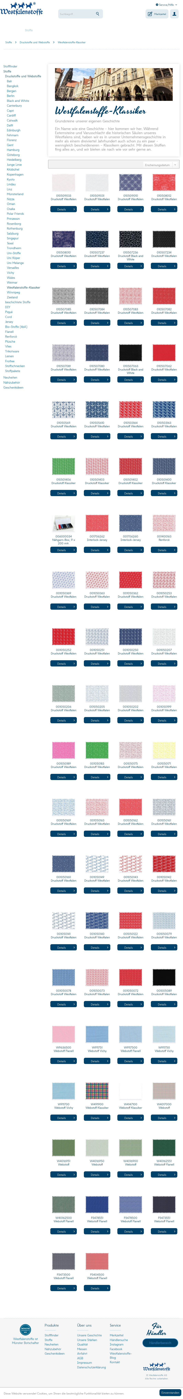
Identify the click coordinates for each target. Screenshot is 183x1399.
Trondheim (14, 248)
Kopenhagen (15, 174)
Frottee (9, 361)
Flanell (9, 331)
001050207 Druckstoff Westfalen (164, 651)
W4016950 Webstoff (97, 1162)
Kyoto (11, 179)
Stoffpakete (12, 371)
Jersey (9, 321)
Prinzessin (13, 218)
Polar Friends (15, 213)
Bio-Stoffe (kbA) (16, 326)
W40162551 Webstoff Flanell (164, 1162)
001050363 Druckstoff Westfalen (97, 594)
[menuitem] (83, 13)
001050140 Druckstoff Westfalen (97, 935)
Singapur (13, 238)
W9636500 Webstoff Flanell (64, 1049)
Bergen (11, 91)
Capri (10, 110)
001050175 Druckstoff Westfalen (130, 765)
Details (66, 209)
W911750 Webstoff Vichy (164, 1049)
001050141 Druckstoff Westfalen (63, 935)
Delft (10, 125)
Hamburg (13, 149)
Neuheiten (10, 377)
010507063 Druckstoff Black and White (130, 369)
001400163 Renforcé (164, 538)
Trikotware (12, 351)
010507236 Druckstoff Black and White (130, 256)
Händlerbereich (160, 1342)
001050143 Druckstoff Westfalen (130, 878)
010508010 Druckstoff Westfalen (63, 254)
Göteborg (13, 154)
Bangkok (12, 86)
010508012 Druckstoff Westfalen (164, 197)
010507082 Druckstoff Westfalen (164, 310)
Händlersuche (119, 1340)
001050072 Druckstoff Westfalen (130, 992)
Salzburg (12, 233)
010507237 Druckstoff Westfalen (97, 254)
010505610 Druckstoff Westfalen (97, 424)
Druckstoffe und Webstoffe (23, 76)
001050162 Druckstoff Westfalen (130, 821)
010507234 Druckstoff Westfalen (164, 254)
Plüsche (10, 341)
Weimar (12, 282)
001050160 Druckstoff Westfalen (63, 878)
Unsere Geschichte (89, 1335)
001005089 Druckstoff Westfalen (164, 992)
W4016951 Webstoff (63, 1162)
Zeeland (12, 297)
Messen (82, 1349)
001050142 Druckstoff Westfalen (164, 878)
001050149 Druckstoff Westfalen (97, 878)
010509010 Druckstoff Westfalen (130, 197)
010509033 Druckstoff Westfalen (63, 197)
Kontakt (115, 1362)
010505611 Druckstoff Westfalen (63, 424)
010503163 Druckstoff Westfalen (164, 424)
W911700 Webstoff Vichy (63, 1105)
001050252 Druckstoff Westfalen (63, 651)
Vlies (8, 346)
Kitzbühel (13, 169)
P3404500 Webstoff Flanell (97, 1276)
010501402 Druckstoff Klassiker (131, 481)
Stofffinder (10, 66)
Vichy (10, 272)
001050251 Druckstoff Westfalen (97, 651)
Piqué (9, 312)
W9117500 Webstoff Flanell (131, 1049)
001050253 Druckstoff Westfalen (164, 594)
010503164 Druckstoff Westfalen (130, 424)
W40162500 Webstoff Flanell (64, 1219)
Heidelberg (14, 159)
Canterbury (14, 105)
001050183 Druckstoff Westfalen (97, 765)
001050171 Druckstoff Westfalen (164, 765)
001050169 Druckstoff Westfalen (63, 821)
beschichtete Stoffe (17, 302)
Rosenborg (14, 223)
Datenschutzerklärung (90, 1367)
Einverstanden (170, 1392)
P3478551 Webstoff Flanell (97, 1219)
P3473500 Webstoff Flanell (64, 1276)
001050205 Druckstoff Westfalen (97, 708)
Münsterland (15, 194)
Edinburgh (13, 130)
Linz (9, 189)
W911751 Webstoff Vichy (97, 1049)
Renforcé (11, 336)
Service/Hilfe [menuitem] (165, 4)
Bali (9, 81)
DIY (7, 307)
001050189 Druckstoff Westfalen (63, 765)
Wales (11, 277)
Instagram (116, 1344)
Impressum (84, 1362)
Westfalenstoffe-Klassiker (23, 287)
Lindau (11, 184)
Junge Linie (14, 164)
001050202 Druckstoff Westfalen (130, 708)
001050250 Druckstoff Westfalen (130, 651)
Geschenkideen (13, 387)
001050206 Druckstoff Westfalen (63, 708)
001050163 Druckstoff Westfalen (97, 821)
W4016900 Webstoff (130, 1162)
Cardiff (11, 115)
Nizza (10, 199)
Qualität (82, 1344)
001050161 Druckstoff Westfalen (164, 821)
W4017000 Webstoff (164, 1105)
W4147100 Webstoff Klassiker (130, 1105)
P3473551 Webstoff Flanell (164, 1219)
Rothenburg (15, 228)
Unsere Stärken (87, 1340)
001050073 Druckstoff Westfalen (97, 992)
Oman (11, 204)
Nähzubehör (11, 382)
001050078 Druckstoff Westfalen (63, 992)
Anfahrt (82, 1353)
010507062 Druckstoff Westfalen (164, 367)
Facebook (116, 1349)
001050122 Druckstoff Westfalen (130, 935)
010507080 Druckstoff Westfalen (97, 367)
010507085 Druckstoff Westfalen (63, 310)
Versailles (13, 267)
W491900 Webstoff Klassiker (97, 1105)
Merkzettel (116, 1335)
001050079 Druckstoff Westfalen (164, 935)
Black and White (18, 100)
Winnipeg (13, 292)
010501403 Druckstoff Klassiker (97, 481)
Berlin (10, 95)
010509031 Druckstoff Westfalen (97, 197)
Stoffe (7, 71)
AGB (80, 1358)
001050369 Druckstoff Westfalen (63, 594)
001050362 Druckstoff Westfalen (130, 594)
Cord (8, 317)
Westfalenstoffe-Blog (121, 1355)
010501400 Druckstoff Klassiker (164, 481)
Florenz (12, 140)
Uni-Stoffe (14, 253)
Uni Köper (13, 258)
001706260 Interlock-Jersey (131, 538)
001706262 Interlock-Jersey (97, 538)
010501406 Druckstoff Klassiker (64, 481)
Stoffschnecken (15, 366)
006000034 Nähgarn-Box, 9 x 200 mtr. (63, 539)
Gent (10, 145)
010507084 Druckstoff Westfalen (97, 310)
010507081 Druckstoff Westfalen (63, 367)
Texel (10, 243)
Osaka (11, 208)
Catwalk (12, 120)
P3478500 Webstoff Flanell (131, 1219)
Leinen (9, 356)
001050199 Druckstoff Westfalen (164, 708)
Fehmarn (12, 135)
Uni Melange (15, 263)
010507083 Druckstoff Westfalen (130, 310)
